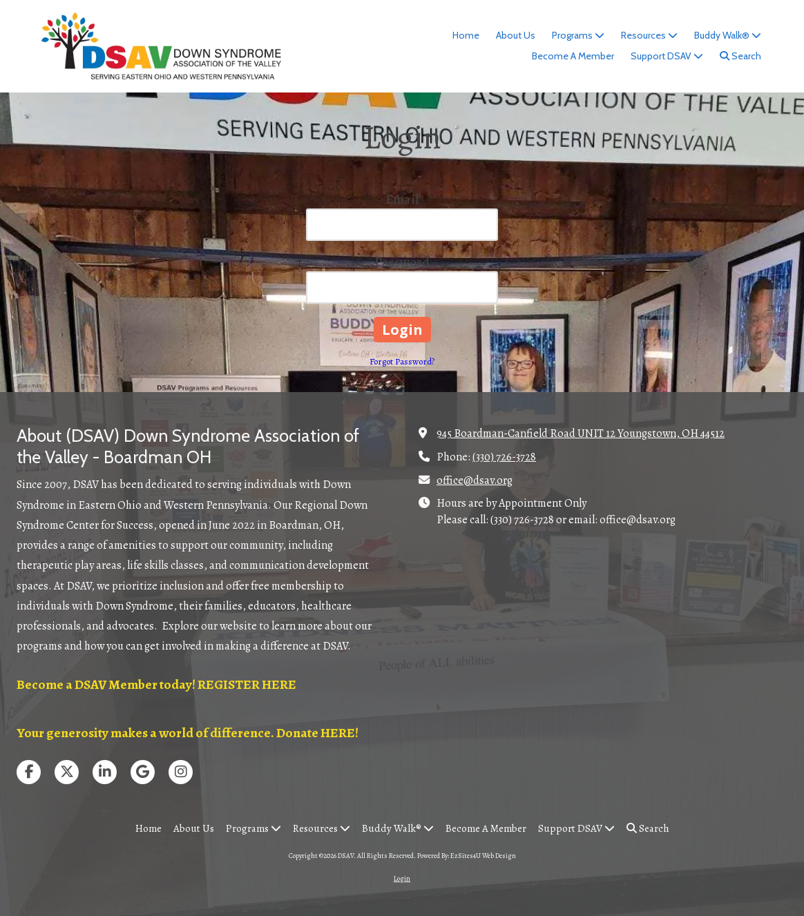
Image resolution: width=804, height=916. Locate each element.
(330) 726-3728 (504, 457)
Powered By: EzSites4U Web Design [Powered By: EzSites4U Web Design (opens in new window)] (466, 855)
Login (402, 878)
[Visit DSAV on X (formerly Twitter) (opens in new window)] (67, 772)
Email (402, 199)
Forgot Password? (402, 361)
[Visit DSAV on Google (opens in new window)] (143, 772)
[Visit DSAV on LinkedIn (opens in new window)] (105, 772)
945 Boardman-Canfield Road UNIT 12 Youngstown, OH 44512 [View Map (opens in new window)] (581, 433)
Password (402, 262)
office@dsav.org (475, 480)
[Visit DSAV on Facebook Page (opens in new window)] (29, 772)
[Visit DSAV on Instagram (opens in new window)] (181, 772)
